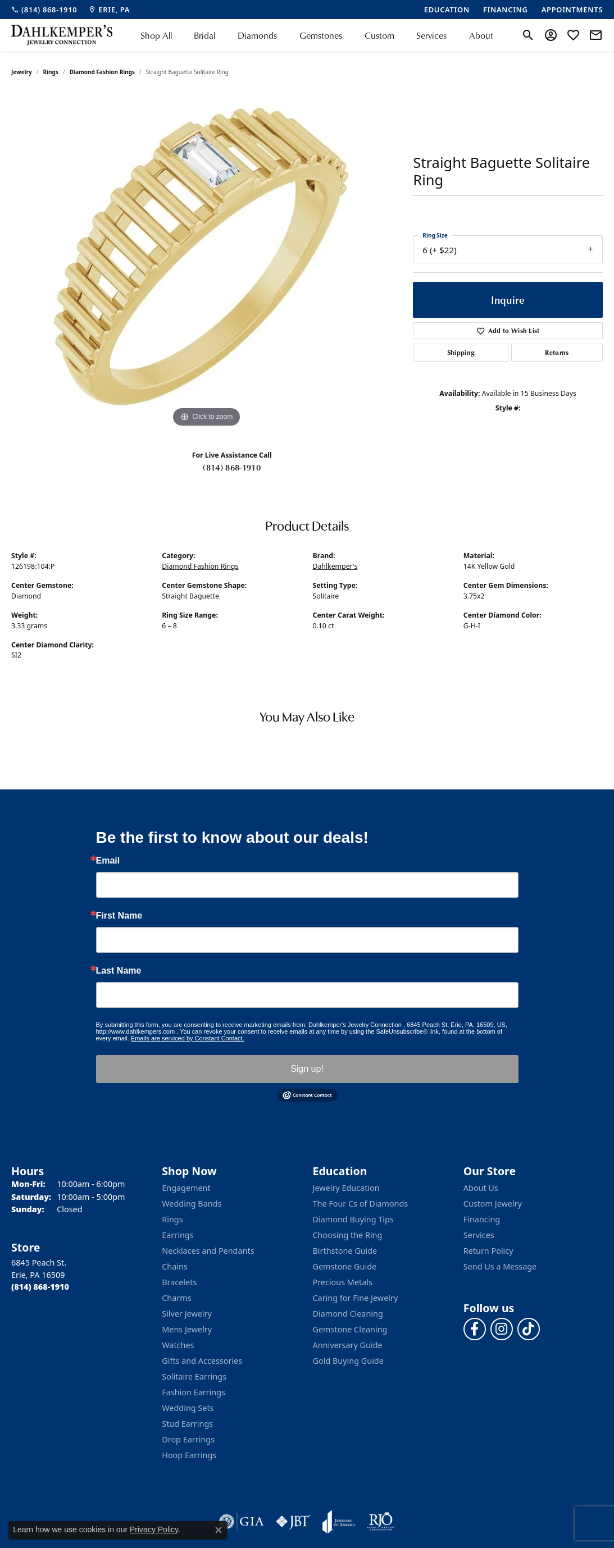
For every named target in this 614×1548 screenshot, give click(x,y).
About (481, 35)
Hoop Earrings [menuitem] (189, 1455)
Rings (50, 72)
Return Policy (488, 1250)
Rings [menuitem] (172, 1219)
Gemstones (320, 35)
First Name (119, 915)
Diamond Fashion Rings (102, 72)
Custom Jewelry (492, 1203)
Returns (556, 352)
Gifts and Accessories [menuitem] (202, 1360)
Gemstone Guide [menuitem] (345, 1266)
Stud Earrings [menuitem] (187, 1423)
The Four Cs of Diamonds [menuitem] (360, 1203)
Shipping (461, 352)
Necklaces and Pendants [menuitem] (208, 1250)
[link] (44, 9)
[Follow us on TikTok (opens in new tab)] (528, 1329)
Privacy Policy (154, 1529)
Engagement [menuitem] (186, 1187)
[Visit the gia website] (241, 1522)
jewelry (21, 72)
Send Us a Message (499, 1266)
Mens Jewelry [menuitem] (187, 1329)
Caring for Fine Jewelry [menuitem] (355, 1298)
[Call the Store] (40, 1286)
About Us (480, 1187)
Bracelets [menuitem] (179, 1282)
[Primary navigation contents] (317, 35)
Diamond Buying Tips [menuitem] (353, 1219)
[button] (528, 35)
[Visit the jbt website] (293, 1522)
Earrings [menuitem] (177, 1235)
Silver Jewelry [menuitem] (187, 1313)
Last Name (119, 970)
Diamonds (257, 35)
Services (431, 35)
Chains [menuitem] (175, 1266)
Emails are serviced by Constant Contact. (187, 1038)
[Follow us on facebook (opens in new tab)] (474, 1329)
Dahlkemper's (335, 566)
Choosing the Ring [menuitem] (348, 1235)
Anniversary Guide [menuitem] (348, 1345)
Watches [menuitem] (178, 1345)
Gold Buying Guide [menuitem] (348, 1360)
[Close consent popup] (218, 1530)
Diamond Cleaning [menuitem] (348, 1313)
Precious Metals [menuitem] (342, 1282)
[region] (206, 261)
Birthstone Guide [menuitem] (345, 1250)
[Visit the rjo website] (381, 1522)
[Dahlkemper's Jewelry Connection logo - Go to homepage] (62, 35)
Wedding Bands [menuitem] (191, 1203)
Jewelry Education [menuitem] (346, 1187)
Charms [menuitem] (176, 1298)
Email (108, 860)
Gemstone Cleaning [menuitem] (350, 1329)
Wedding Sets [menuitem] (187, 1408)
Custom (379, 35)
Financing (481, 1219)
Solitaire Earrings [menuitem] (194, 1376)
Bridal (204, 35)
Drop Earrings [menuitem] (188, 1439)
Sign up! (307, 1069)
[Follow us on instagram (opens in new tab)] (501, 1329)
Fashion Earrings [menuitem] (193, 1392)
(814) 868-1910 (231, 467)
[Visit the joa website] (338, 1522)
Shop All (156, 35)
